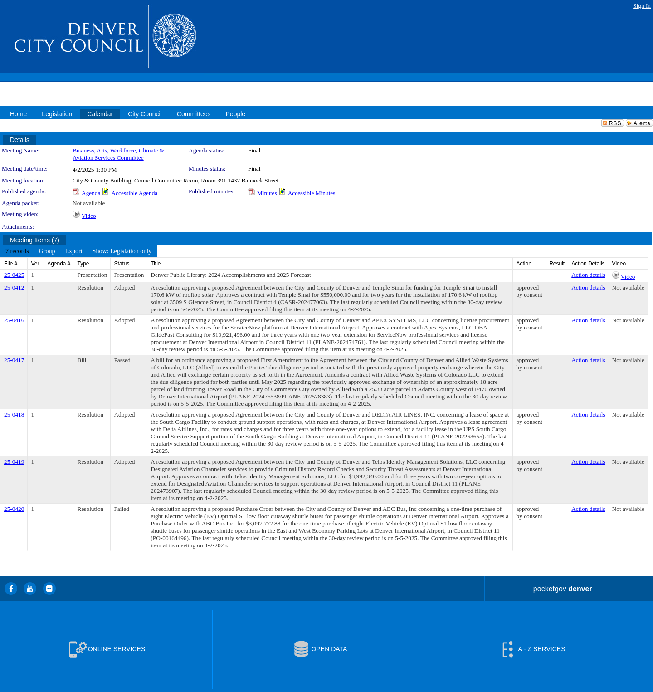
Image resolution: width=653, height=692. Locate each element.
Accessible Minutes (312, 193)
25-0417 (14, 360)
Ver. (35, 263)
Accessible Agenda (134, 193)
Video (89, 215)
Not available (89, 203)
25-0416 (14, 320)
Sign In (642, 5)
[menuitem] (17, 251)
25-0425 (14, 274)
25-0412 (14, 287)
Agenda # (58, 263)
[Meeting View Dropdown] (122, 251)
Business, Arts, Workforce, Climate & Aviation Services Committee (118, 154)
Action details (588, 274)
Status (121, 263)
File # (10, 263)
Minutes (267, 193)
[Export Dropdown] (73, 251)
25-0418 (14, 414)
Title (156, 263)
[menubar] (78, 251)
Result (557, 263)
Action (523, 263)
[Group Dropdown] (47, 251)
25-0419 (14, 461)
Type (83, 263)
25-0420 (14, 509)
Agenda (91, 193)
